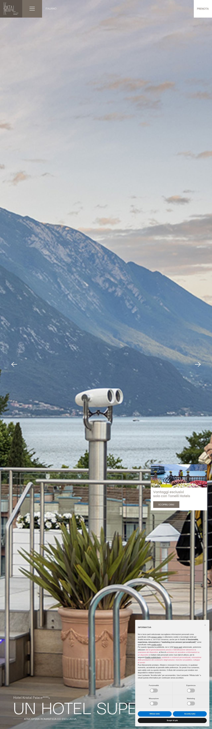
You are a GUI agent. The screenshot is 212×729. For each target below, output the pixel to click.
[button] (205, 625)
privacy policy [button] (156, 637)
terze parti (178, 647)
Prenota (203, 9)
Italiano (50, 8)
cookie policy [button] (156, 645)
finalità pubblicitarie (153, 657)
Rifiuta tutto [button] (155, 714)
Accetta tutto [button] (189, 714)
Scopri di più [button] (172, 720)
